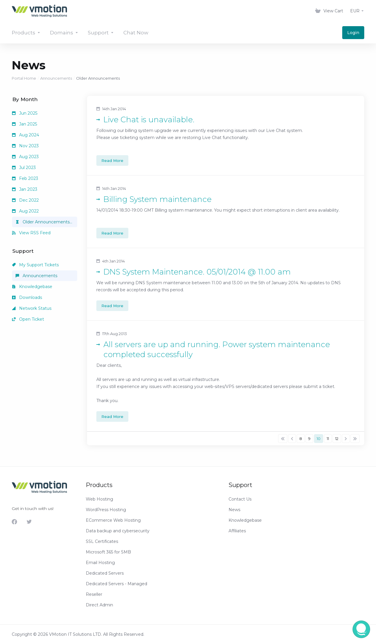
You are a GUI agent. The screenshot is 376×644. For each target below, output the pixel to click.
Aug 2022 (25, 211)
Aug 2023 (25, 156)
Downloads (27, 297)
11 (328, 438)
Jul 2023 (24, 167)
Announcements (56, 78)
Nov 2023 (25, 145)
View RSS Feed (31, 232)
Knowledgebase (32, 286)
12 (336, 438)
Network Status (31, 308)
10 (318, 438)
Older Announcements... (44, 222)
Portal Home (24, 78)
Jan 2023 (24, 189)
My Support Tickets (35, 264)
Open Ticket (28, 319)
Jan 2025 (24, 124)
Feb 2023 (25, 178)
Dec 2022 (25, 200)
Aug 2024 (25, 135)
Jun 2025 (24, 113)
